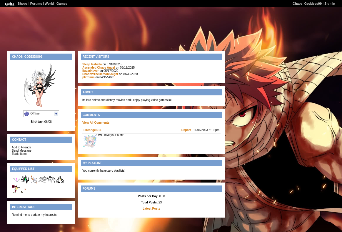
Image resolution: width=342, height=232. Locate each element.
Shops (23, 3)
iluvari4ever (90, 70)
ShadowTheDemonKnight (100, 74)
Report (186, 130)
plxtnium (88, 77)
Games (61, 3)
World (49, 3)
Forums (36, 3)
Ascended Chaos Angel (99, 67)
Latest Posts (151, 208)
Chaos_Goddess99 (307, 3)
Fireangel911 (92, 130)
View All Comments (95, 122)
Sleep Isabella (92, 64)
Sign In (329, 3)
